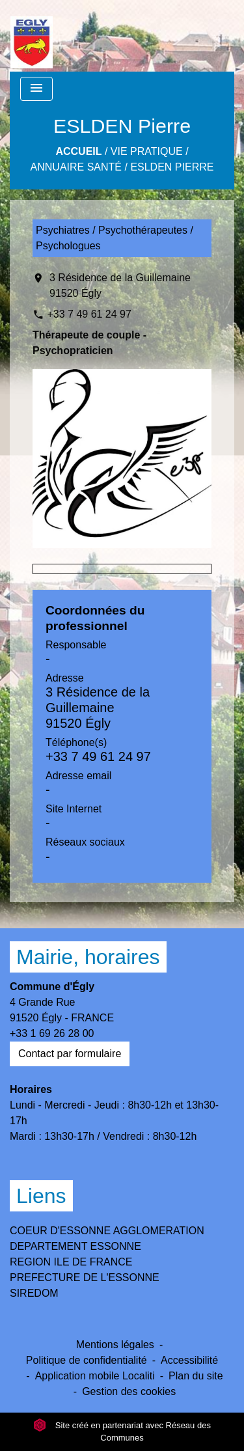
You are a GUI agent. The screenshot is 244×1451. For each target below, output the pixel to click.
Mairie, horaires (88, 957)
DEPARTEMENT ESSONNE (75, 1246)
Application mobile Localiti (95, 1375)
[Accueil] (31, 36)
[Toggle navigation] (36, 89)
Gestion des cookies (129, 1391)
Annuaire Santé (76, 167)
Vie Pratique (147, 151)
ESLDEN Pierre (171, 167)
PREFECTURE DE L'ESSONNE (84, 1277)
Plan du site (196, 1375)
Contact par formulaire (69, 1053)
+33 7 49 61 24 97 (89, 314)
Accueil (78, 151)
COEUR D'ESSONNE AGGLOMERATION (107, 1230)
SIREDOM (34, 1293)
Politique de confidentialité (86, 1360)
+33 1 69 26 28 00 (52, 1033)
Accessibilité (189, 1360)
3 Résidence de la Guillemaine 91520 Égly (120, 285)
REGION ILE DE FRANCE (71, 1261)
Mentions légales (115, 1344)
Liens (41, 1196)
